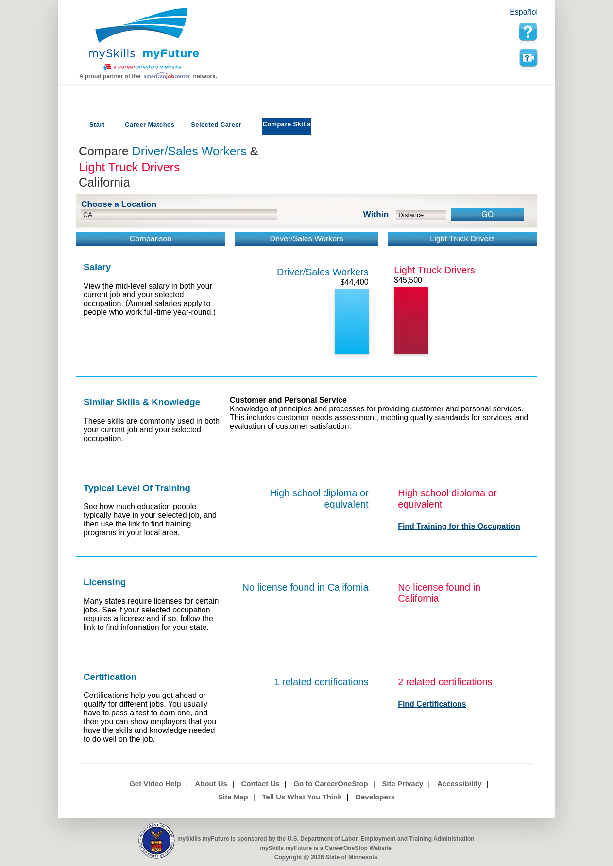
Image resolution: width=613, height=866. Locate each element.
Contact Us (260, 784)
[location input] (179, 214)
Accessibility (459, 784)
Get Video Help (155, 784)
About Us (211, 784)
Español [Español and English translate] (524, 12)
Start (97, 124)
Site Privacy (402, 784)
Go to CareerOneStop (330, 784)
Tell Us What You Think (301, 797)
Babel (503, 15)
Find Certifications (432, 704)
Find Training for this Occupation (459, 526)
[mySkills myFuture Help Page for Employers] (528, 32)
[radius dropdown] (421, 215)
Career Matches (149, 124)
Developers (375, 797)
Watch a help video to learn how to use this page (528, 58)
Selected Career (216, 124)
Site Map (233, 797)
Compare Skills (286, 124)
